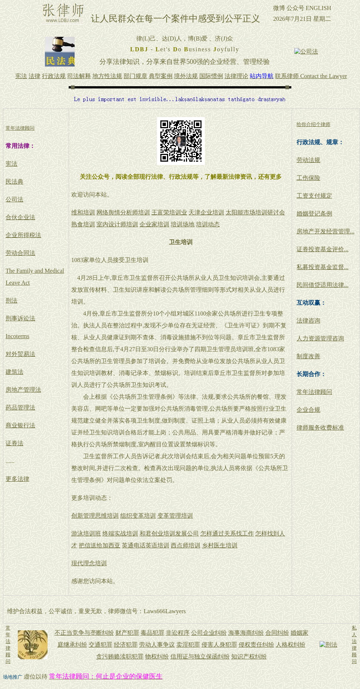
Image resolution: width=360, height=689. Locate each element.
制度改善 (308, 356)
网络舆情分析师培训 (123, 212)
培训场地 (182, 224)
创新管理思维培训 (95, 515)
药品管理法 (20, 407)
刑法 (11, 300)
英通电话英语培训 (145, 545)
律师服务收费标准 (320, 427)
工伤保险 (308, 178)
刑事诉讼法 (20, 318)
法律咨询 (308, 320)
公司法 (14, 199)
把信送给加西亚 (99, 545)
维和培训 (83, 212)
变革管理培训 (175, 515)
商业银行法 (20, 425)
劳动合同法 (20, 253)
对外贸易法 (20, 354)
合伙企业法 (20, 217)
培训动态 (208, 224)
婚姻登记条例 (314, 213)
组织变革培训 (138, 515)
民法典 (14, 181)
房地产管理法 (23, 389)
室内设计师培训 (117, 224)
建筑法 (14, 372)
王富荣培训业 (169, 212)
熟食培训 (83, 224)
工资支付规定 (314, 196)
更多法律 (17, 479)
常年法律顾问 (314, 392)
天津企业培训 (206, 212)
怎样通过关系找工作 (227, 533)
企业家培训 (154, 224)
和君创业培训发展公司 (169, 533)
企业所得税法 (23, 235)
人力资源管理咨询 (320, 338)
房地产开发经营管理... (325, 231)
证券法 (14, 443)
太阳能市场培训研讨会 (255, 212)
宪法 (11, 164)
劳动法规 (308, 160)
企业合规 (308, 410)
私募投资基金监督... (322, 267)
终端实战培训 (120, 533)
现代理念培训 (89, 563)
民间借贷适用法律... (322, 285)
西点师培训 (185, 545)
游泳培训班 (86, 533)
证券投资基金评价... (322, 249)
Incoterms (17, 336)
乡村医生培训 (220, 545)
